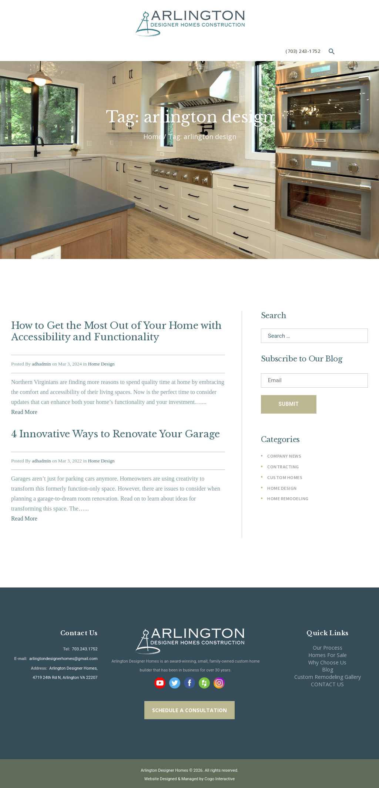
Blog (327, 666)
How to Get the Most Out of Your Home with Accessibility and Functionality (115, 331)
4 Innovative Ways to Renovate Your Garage (113, 432)
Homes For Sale (327, 652)
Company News (284, 456)
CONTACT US (327, 681)
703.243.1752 (84, 646)
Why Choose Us (327, 659)
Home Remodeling (288, 499)
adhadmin (41, 363)
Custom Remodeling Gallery (327, 674)
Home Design (101, 363)
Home (152, 136)
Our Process (327, 645)
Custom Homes (284, 478)
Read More (24, 411)
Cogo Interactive (220, 776)
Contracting (283, 467)
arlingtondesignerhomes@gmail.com (64, 655)
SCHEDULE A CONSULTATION (189, 707)
